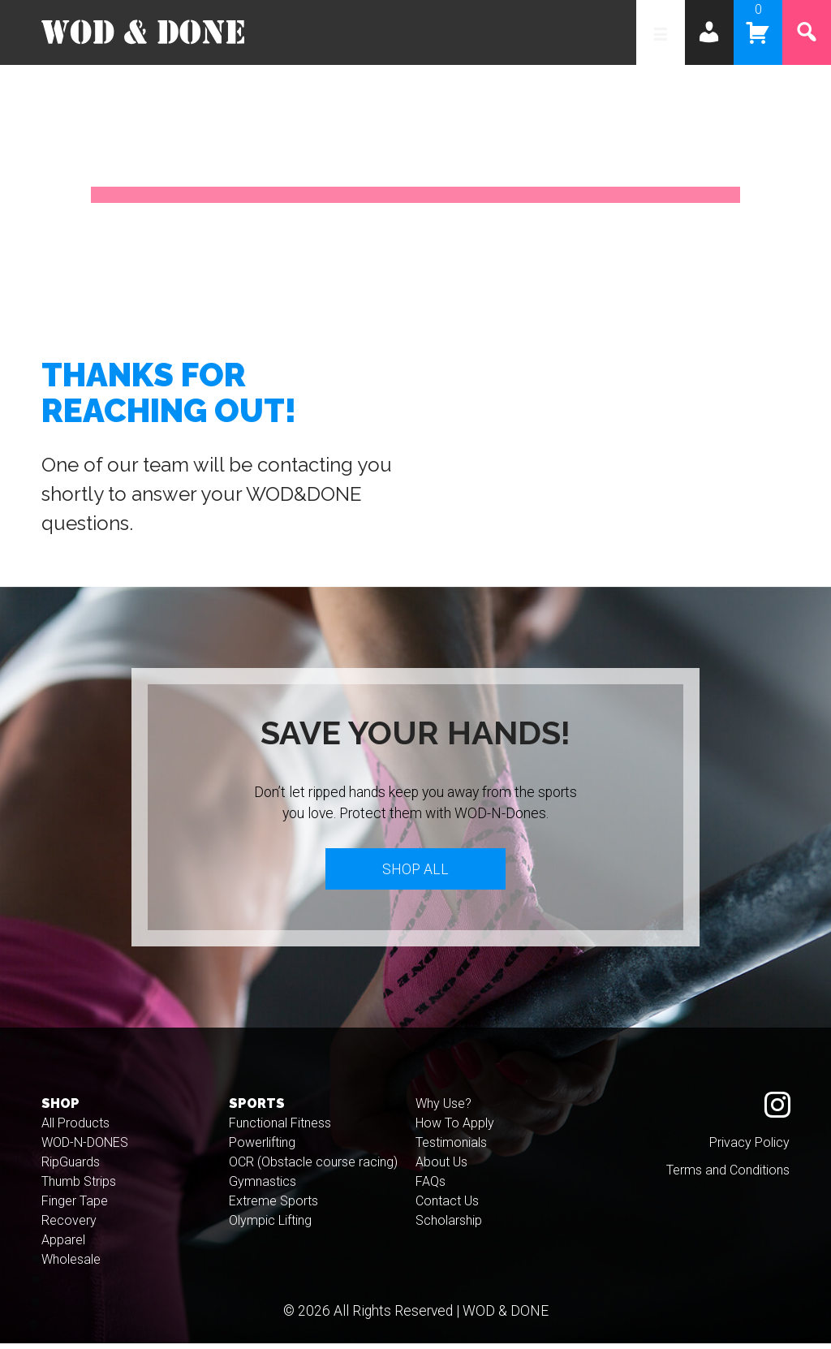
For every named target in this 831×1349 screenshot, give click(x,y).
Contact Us (447, 1207)
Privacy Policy (749, 1149)
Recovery (69, 1227)
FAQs (431, 1188)
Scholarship (449, 1227)
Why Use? (443, 1110)
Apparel (63, 1246)
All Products (75, 1129)
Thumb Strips (78, 1188)
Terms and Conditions (728, 1176)
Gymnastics (262, 1188)
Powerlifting (262, 1149)
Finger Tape (74, 1207)
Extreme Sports (273, 1207)
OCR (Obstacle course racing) (313, 1168)
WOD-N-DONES (84, 1149)
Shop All (415, 872)
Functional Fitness (280, 1129)
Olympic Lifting (270, 1227)
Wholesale (71, 1266)
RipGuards (70, 1168)
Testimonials (451, 1149)
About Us (441, 1168)
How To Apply (455, 1129)
